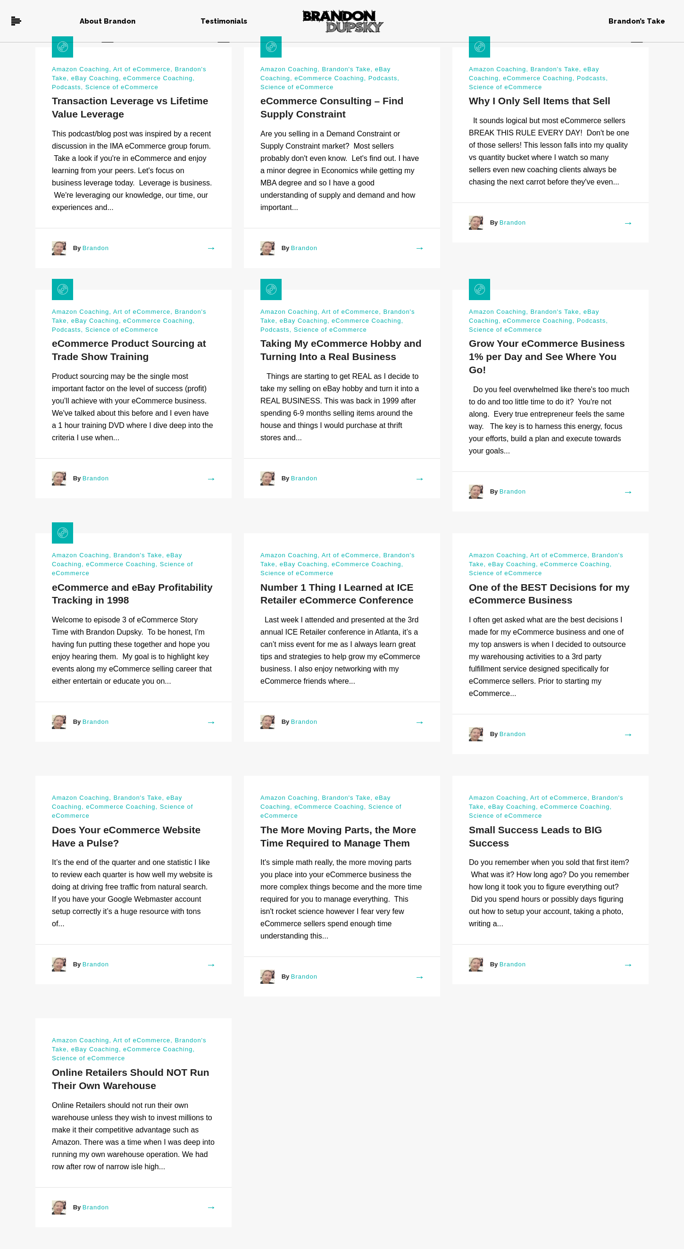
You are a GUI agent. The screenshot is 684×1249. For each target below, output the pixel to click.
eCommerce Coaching (157, 78)
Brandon (96, 247)
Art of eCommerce (141, 69)
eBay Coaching (95, 78)
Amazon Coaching (80, 69)
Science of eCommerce (121, 87)
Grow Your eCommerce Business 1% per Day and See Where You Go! (547, 356)
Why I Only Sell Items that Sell (539, 100)
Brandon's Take (346, 69)
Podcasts (66, 87)
